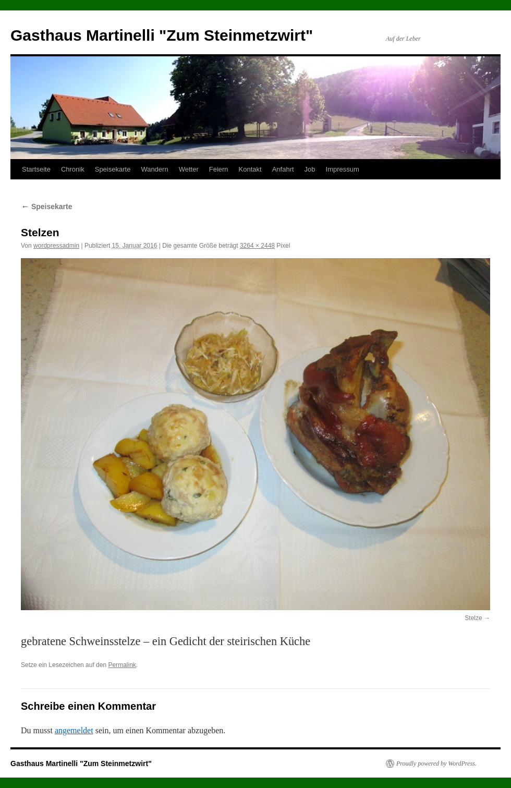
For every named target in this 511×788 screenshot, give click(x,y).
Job (310, 169)
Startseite (36, 169)
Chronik (72, 169)
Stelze (473, 618)
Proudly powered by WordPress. (436, 763)
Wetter (189, 169)
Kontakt (250, 169)
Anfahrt (283, 169)
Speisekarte (113, 169)
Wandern (154, 169)
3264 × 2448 (257, 245)
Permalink (122, 665)
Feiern (218, 169)
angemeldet (74, 730)
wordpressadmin (56, 245)
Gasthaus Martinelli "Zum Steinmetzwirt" (161, 35)
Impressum (342, 169)
